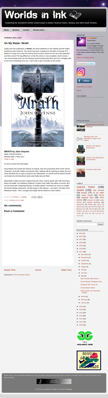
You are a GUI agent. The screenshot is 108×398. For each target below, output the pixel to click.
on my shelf (92, 211)
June (83, 273)
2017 (81, 252)
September (85, 264)
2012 (81, 319)
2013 (81, 316)
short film (88, 213)
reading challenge (93, 202)
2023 (81, 233)
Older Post (66, 270)
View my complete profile (85, 57)
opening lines (87, 197)
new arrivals (98, 190)
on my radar (19, 200)
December (85, 254)
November (85, 257)
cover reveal (87, 195)
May (82, 276)
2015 (81, 309)
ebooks (79, 207)
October (84, 260)
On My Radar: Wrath (88, 288)
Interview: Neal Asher (93, 169)
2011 (81, 322)
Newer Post (9, 270)
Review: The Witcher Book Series (93, 147)
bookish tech (81, 211)
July (82, 270)
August (83, 267)
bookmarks (98, 213)
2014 (81, 313)
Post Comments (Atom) (22, 275)
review (80, 190)
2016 (81, 306)
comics (99, 204)
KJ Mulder (15, 197)
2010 (81, 325)
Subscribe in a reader (84, 87)
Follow (79, 90)
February (84, 300)
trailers (99, 209)
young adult (87, 207)
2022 (81, 236)
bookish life (91, 200)
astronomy (80, 204)
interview (91, 209)
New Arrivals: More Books (90, 278)
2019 (81, 245)
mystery (79, 215)
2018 (81, 248)
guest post (82, 209)
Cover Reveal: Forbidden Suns (91, 281)
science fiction (86, 187)
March (83, 296)
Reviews (15, 30)
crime (102, 207)
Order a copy (9, 159)
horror (101, 195)
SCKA (96, 207)
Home (6, 30)
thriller (90, 204)
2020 (81, 242)
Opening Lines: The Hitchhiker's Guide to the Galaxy (92, 138)
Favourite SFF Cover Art (89, 284)
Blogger (69, 389)
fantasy (12, 200)
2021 (81, 239)
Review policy (38, 30)
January (84, 303)
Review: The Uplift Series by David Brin (95, 158)
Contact (26, 30)
